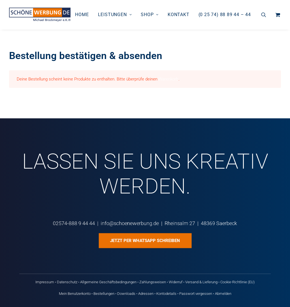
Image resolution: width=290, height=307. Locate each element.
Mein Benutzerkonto (75, 293)
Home (82, 14)
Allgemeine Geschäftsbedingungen (108, 282)
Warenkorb (168, 79)
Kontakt (178, 14)
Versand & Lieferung (201, 282)
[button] (267, 14)
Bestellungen (103, 293)
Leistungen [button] (115, 14)
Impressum (44, 282)
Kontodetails (166, 293)
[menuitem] (82, 14)
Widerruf (175, 282)
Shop (150, 14)
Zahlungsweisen (152, 282)
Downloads (126, 293)
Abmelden (223, 293)
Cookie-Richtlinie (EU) (237, 282)
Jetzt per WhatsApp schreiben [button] (145, 241)
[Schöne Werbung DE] (40, 15)
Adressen (145, 293)
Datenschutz (67, 282)
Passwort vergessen (195, 293)
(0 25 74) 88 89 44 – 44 (225, 14)
